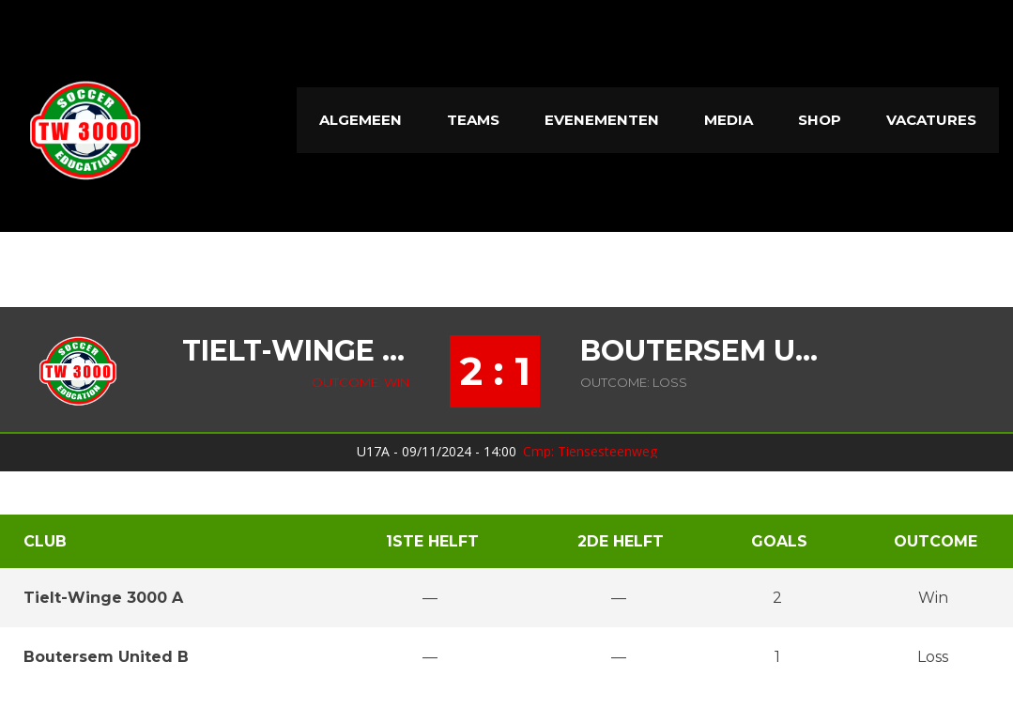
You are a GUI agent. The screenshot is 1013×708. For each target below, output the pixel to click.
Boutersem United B (705, 351)
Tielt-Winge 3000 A (295, 351)
